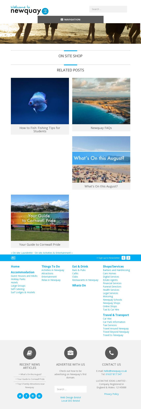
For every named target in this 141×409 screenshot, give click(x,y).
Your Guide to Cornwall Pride (39, 244)
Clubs (75, 276)
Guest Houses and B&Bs (24, 275)
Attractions (47, 273)
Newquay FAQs (101, 128)
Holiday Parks (18, 279)
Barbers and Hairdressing (116, 270)
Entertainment (49, 276)
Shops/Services (113, 266)
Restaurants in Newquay (85, 279)
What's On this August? (101, 186)
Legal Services (110, 293)
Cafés (75, 273)
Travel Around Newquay (116, 328)
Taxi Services (110, 325)
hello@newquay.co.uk (115, 370)
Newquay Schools (112, 299)
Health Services (111, 289)
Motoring (108, 296)
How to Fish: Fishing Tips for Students (39, 129)
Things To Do (51, 266)
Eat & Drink (80, 266)
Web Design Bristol (70, 397)
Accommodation (22, 272)
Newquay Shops (111, 303)
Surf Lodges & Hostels (23, 292)
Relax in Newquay (51, 279)
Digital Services (111, 276)
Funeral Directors (112, 286)
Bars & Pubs (79, 270)
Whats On (79, 285)
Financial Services (112, 283)
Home (15, 266)
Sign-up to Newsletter (109, 257)
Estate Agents (110, 279)
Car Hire (107, 318)
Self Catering (17, 289)
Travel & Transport (116, 315)
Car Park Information (114, 321)
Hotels (14, 282)
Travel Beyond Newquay (116, 331)
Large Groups (18, 285)
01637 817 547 (114, 374)
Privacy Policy (111, 394)
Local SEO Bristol (70, 400)
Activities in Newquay (53, 270)
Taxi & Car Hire (111, 309)
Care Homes (109, 273)
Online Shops (110, 306)
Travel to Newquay (113, 335)
